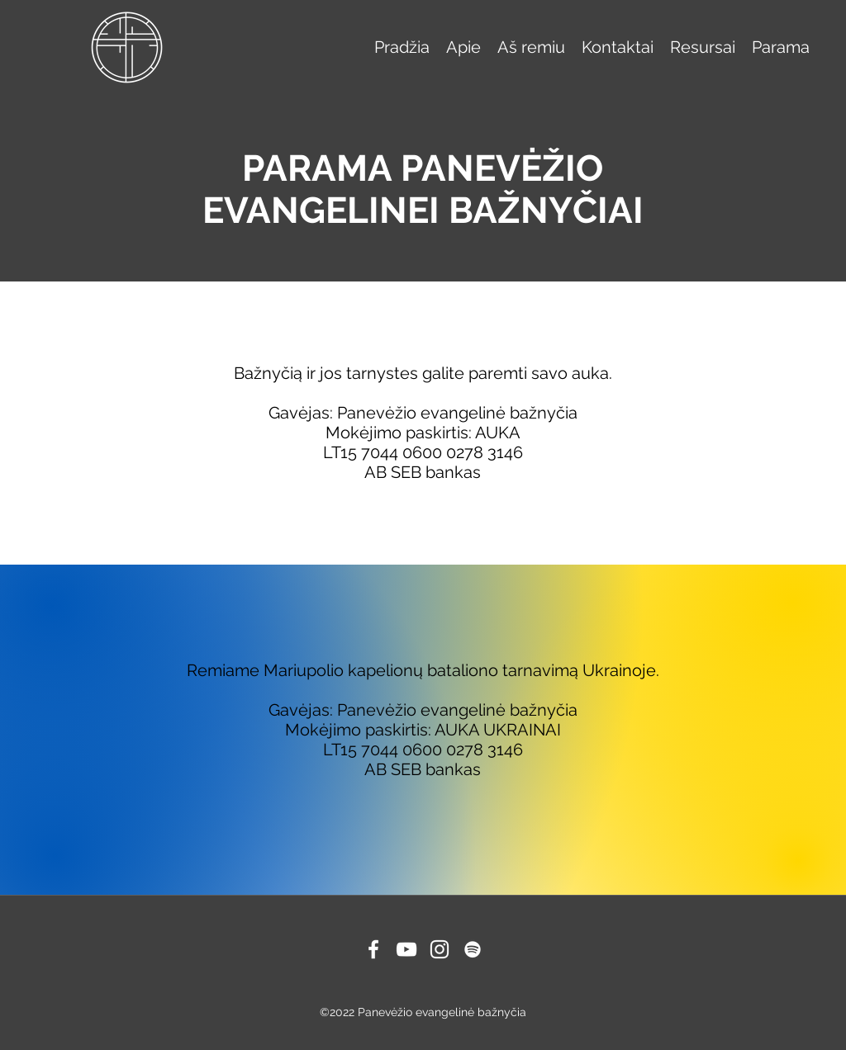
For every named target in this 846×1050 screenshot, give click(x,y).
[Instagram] (439, 949)
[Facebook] (373, 949)
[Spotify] (472, 949)
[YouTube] (406, 949)
